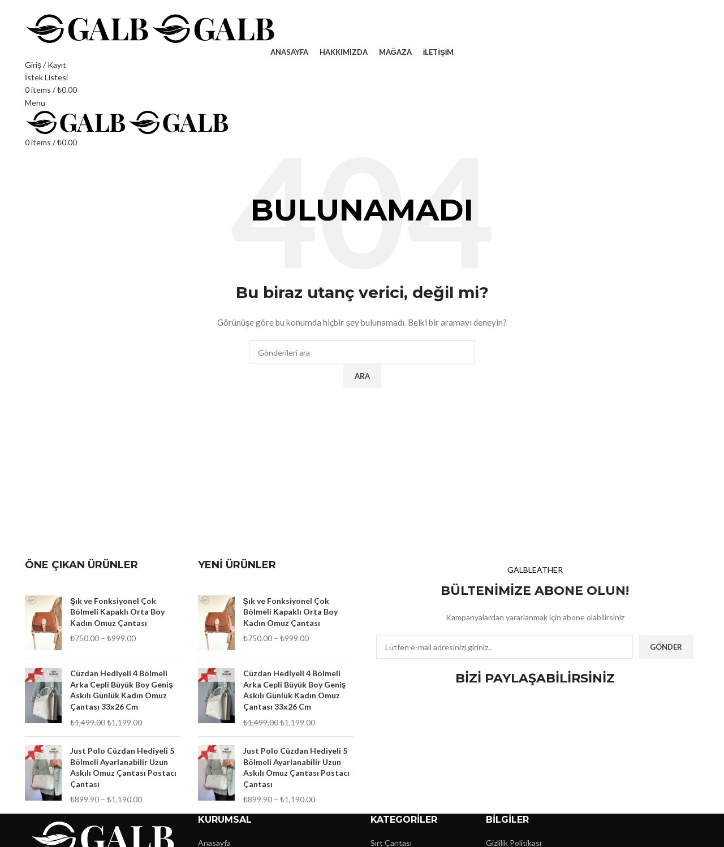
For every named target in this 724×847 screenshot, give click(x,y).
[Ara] (362, 352)
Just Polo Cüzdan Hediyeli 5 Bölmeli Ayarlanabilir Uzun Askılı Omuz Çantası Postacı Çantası (123, 767)
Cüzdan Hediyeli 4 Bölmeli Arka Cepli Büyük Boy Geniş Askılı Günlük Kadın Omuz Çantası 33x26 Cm (121, 689)
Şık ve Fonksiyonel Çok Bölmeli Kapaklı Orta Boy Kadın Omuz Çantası (117, 612)
